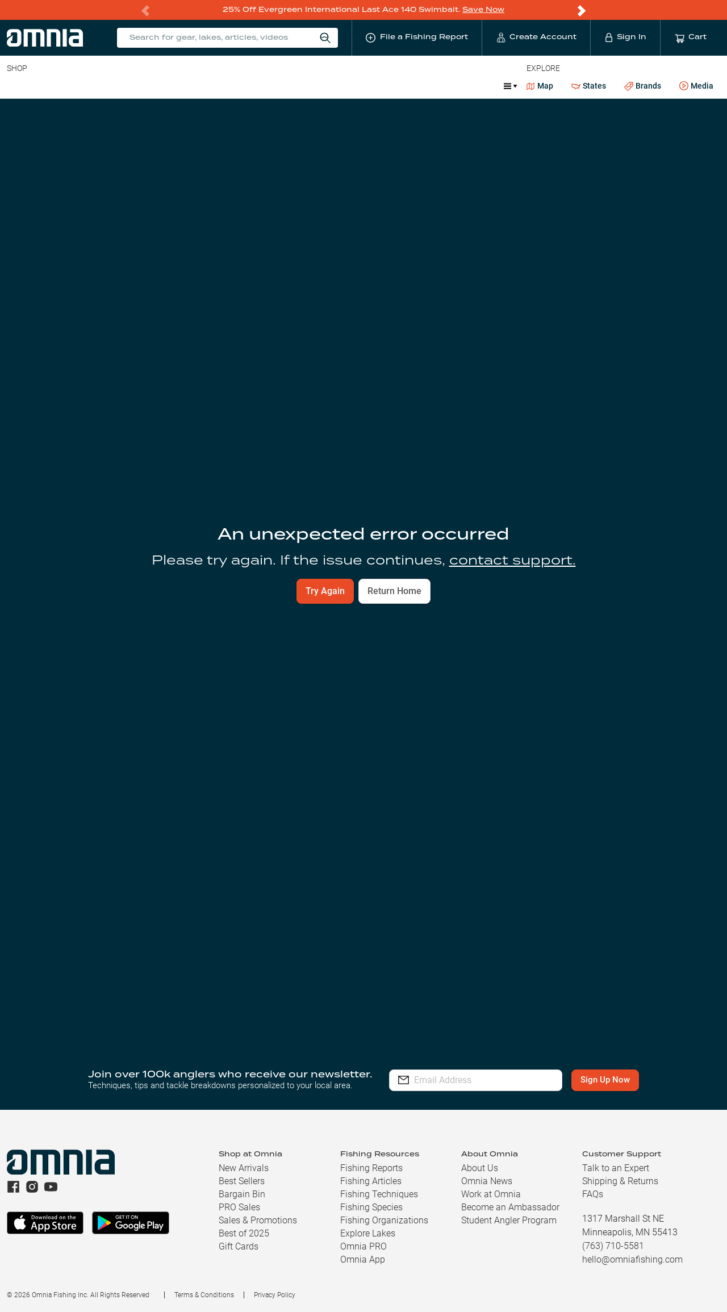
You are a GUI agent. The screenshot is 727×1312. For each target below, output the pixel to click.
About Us (479, 1168)
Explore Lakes (367, 1233)
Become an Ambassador (510, 1207)
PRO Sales (239, 1207)
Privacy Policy (274, 1295)
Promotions (434, 87)
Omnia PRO (363, 1246)
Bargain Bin (242, 1194)
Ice (384, 85)
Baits (16, 85)
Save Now (483, 9)
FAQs (592, 1194)
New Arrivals (244, 1168)
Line (52, 85)
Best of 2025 (244, 1233)
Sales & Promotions (258, 1220)
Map (540, 85)
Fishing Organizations (384, 1220)
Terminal (169, 85)
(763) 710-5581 (613, 1245)
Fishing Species (371, 1207)
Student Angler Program (509, 1220)
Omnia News (486, 1181)
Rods (87, 85)
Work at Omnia (491, 1194)
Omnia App (362, 1259)
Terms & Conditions (204, 1295)
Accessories (225, 85)
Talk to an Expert (615, 1168)
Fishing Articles (371, 1181)
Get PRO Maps (335, 85)
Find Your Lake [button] (449, 359)
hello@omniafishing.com (632, 1259)
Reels (124, 85)
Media (696, 86)
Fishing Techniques (379, 1194)
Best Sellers (242, 1181)
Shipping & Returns (620, 1181)
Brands (642, 85)
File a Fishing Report (661, 134)
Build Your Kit (624, 801)
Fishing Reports (371, 1168)
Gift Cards (238, 1246)
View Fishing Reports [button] (427, 801)
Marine (278, 85)
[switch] (474, 600)
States (588, 85)
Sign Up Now (605, 1080)
